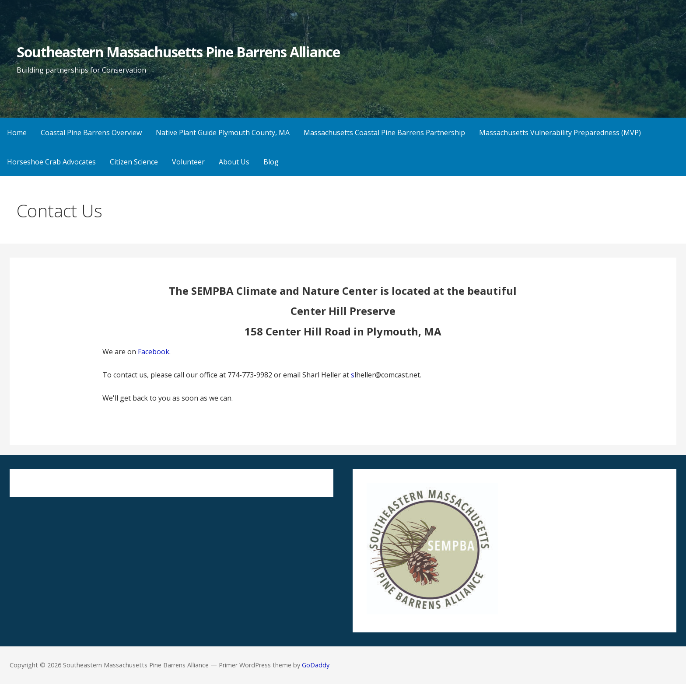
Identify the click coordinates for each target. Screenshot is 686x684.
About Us (234, 162)
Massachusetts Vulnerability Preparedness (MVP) (560, 132)
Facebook (153, 351)
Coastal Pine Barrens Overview (91, 132)
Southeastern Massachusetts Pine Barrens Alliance (178, 51)
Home (17, 132)
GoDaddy (315, 665)
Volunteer (188, 162)
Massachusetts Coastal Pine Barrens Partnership (384, 132)
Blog (271, 162)
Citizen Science (134, 162)
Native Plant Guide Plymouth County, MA (223, 132)
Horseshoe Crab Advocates (51, 162)
